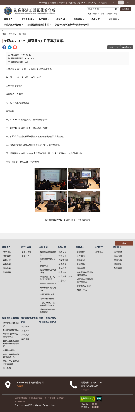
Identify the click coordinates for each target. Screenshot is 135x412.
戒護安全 (109, 14)
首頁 (4, 34)
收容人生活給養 (65, 276)
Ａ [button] (121, 2)
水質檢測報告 (9, 350)
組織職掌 (7, 272)
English (62, 2)
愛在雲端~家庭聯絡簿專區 (47, 310)
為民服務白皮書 (47, 298)
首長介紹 (7, 260)
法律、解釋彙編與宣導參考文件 (11, 355)
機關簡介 (8, 19)
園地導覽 (118, 252)
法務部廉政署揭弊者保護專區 (85, 273)
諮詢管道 (25, 338)
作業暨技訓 (63, 260)
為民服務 (43, 19)
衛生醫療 (22, 34)
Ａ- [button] (114, 2)
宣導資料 (25, 330)
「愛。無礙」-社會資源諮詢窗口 (47, 303)
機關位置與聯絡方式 (48, 253)
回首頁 (53, 2)
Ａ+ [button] (127, 2)
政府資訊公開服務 (12, 24)
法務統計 (60, 398)
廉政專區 (81, 268)
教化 (102, 14)
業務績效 (78, 19)
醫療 (115, 14)
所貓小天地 (82, 290)
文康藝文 (62, 280)
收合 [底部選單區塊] (124, 243)
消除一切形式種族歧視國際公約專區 (72, 24)
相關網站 (118, 264)
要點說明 (25, 326)
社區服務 (81, 264)
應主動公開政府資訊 (11, 324)
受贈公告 (25, 256)
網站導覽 (43, 2)
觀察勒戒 (62, 272)
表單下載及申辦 (47, 294)
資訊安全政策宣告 (36, 398)
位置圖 (20, 386)
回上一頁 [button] (114, 47)
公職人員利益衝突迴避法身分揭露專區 (11, 343)
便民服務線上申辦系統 (48, 271)
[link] (4, 47)
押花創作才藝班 (84, 286)
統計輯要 (118, 268)
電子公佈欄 (26, 19)
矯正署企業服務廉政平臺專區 (85, 280)
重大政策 (7, 368)
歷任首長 (7, 256)
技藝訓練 (81, 260)
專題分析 (118, 260)
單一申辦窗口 (50, 398)
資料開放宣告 (20, 401)
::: (2, 2)
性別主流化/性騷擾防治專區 (10, 335)
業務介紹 (60, 19)
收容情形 (118, 256)
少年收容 (62, 268)
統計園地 (113, 19)
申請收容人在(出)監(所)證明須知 (47, 277)
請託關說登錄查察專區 (38, 24)
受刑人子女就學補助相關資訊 (11, 362)
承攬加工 (95, 14)
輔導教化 (62, 264)
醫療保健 (62, 256)
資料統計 (25, 334)
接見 (89, 14)
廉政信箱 (7, 268)
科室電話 (85, 390)
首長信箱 (103, 2)
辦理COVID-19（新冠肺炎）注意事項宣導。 (35, 41)
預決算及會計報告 (11, 329)
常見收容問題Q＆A (76, 2)
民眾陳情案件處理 (48, 283)
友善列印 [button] (127, 47)
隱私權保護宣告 (21, 398)
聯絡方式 (92, 2)
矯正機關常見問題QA (48, 288)
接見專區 (44, 265)
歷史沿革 (7, 252)
